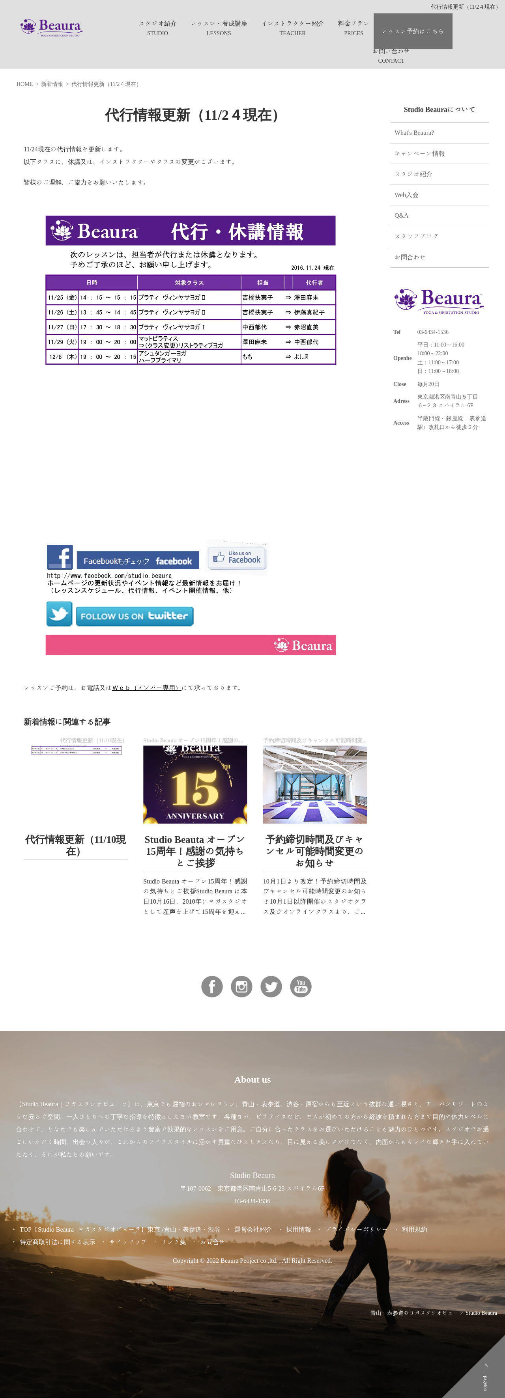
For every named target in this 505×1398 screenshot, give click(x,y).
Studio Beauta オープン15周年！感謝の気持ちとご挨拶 (195, 851)
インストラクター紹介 (292, 23)
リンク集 (173, 1242)
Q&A (402, 215)
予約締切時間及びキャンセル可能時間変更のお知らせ (315, 851)
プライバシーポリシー (356, 1229)
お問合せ (212, 1242)
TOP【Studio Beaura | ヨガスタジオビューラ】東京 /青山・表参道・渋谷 (120, 1229)
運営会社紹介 (253, 1229)
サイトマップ (128, 1242)
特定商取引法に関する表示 (57, 1242)
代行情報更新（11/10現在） (75, 845)
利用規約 (414, 1229)
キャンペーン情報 (420, 153)
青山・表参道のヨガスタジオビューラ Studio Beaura (433, 1313)
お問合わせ (410, 257)
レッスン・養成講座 (219, 23)
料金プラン (354, 23)
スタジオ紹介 (158, 23)
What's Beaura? (414, 132)
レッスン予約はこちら (413, 31)
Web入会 (407, 195)
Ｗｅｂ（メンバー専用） (146, 687)
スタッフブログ (417, 236)
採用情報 (298, 1229)
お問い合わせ (391, 51)
